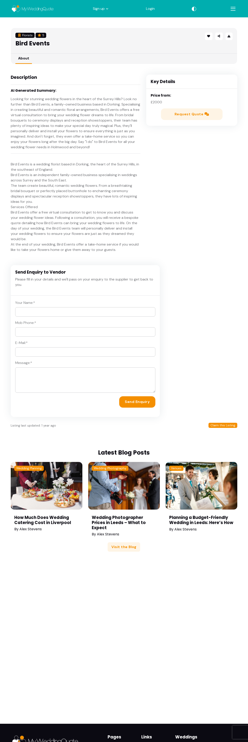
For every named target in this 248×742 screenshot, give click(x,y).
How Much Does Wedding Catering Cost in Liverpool (42, 520)
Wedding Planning (29, 468)
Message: (23, 362)
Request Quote (192, 114)
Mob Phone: (25, 322)
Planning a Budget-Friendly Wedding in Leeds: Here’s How (201, 520)
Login (150, 8)
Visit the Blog (123, 547)
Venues (176, 468)
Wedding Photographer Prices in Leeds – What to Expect (119, 522)
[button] (219, 36)
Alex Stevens (30, 529)
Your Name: (25, 302)
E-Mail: (21, 342)
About (23, 58)
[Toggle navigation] (233, 8)
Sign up (99, 8)
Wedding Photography (110, 468)
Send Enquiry (137, 401)
